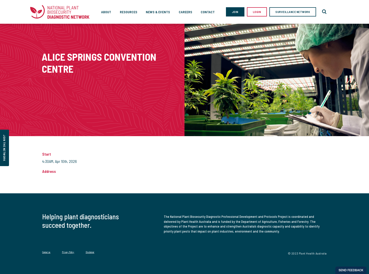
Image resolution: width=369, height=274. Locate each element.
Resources (128, 12)
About (106, 12)
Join (235, 11)
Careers (185, 12)
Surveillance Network (292, 11)
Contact (208, 12)
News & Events (158, 12)
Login (257, 11)
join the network (4, 148)
